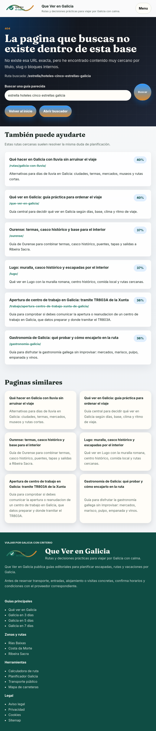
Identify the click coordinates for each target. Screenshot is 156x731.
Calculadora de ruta (23, 671)
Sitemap (14, 720)
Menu (143, 8)
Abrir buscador (55, 111)
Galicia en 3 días (21, 615)
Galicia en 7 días (20, 626)
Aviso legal (16, 704)
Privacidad (16, 709)
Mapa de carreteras (23, 687)
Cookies (14, 715)
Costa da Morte (20, 648)
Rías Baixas (17, 643)
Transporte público (22, 681)
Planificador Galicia (23, 676)
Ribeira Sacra (18, 654)
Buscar (142, 92)
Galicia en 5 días (21, 620)
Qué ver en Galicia (22, 610)
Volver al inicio (20, 111)
